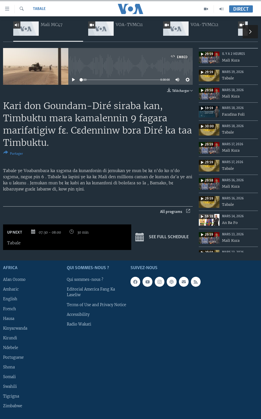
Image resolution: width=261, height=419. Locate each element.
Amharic (11, 289)
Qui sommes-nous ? (85, 280)
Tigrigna (11, 396)
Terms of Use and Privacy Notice (96, 305)
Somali (9, 377)
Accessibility (78, 314)
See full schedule (162, 237)
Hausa (8, 318)
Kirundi (10, 338)
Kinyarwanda (15, 328)
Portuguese (13, 357)
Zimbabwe (12, 406)
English (10, 299)
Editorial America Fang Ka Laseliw (91, 292)
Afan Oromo (14, 280)
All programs (175, 212)
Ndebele (10, 347)
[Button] (13, 154)
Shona (9, 367)
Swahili (10, 386)
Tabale (39, 9)
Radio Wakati (79, 324)
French (9, 309)
